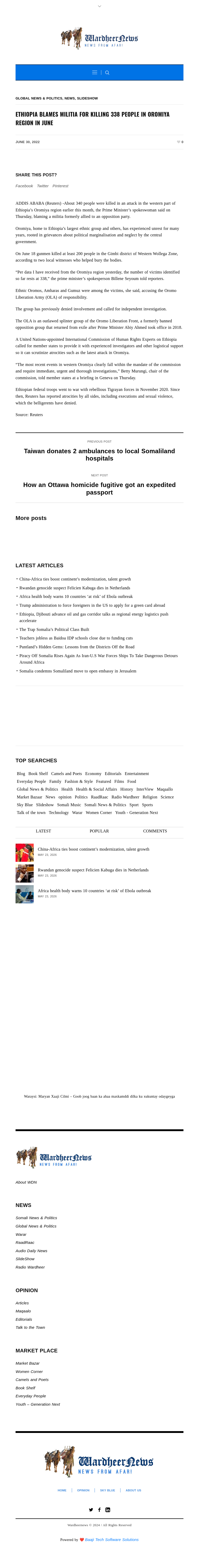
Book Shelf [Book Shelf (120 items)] (38, 773)
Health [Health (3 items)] (67, 789)
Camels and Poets (32, 1379)
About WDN (26, 1182)
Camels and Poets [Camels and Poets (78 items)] (66, 773)
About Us (133, 1490)
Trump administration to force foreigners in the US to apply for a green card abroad (92, 605)
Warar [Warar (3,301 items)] (77, 812)
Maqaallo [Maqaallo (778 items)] (165, 789)
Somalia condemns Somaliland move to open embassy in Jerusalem (77, 671)
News (70, 98)
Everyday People (31, 1396)
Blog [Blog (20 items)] (21, 773)
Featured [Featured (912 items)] (103, 781)
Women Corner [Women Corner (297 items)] (99, 812)
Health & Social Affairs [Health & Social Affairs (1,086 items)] (96, 789)
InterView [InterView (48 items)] (145, 789)
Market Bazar (27, 1363)
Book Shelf (26, 1388)
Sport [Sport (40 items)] (134, 805)
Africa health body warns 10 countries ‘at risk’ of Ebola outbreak (76, 596)
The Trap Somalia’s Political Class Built (54, 629)
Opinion (83, 1490)
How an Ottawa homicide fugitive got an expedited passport (99, 488)
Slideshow (87, 98)
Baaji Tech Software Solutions (112, 1539)
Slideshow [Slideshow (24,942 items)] (45, 805)
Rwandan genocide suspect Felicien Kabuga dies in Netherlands (74, 588)
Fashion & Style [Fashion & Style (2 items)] (79, 781)
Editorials (24, 1319)
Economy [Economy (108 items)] (93, 773)
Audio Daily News (31, 1251)
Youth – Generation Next (38, 1404)
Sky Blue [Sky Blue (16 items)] (25, 805)
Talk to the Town (30, 1327)
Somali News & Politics (36, 1218)
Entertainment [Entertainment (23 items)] (137, 773)
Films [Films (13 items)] (119, 781)
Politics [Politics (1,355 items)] (81, 797)
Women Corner (30, 1371)
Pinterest (60, 186)
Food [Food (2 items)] (131, 781)
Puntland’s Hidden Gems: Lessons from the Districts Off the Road (76, 647)
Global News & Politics (39, 98)
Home (62, 1490)
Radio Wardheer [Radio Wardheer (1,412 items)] (125, 797)
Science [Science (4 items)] (167, 797)
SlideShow (25, 1259)
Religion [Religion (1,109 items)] (150, 797)
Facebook (24, 186)
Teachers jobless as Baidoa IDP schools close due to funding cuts (76, 638)
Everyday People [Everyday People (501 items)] (31, 781)
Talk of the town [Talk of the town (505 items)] (31, 812)
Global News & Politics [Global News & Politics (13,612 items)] (37, 789)
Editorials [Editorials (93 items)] (113, 773)
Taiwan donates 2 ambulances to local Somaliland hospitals (99, 455)
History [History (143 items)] (126, 789)
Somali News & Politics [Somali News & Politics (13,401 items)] (105, 805)
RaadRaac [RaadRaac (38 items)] (99, 797)
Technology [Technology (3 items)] (59, 812)
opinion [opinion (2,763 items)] (65, 797)
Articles (22, 1303)
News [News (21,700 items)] (50, 797)
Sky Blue (107, 1490)
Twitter (42, 186)
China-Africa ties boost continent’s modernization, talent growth (75, 579)
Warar (21, 1234)
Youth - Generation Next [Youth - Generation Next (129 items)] (136, 812)
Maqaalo (23, 1311)
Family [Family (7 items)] (55, 781)
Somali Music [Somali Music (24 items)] (69, 805)
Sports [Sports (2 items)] (147, 805)
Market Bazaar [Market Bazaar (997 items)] (29, 797)
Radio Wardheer (30, 1267)
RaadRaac (25, 1242)
